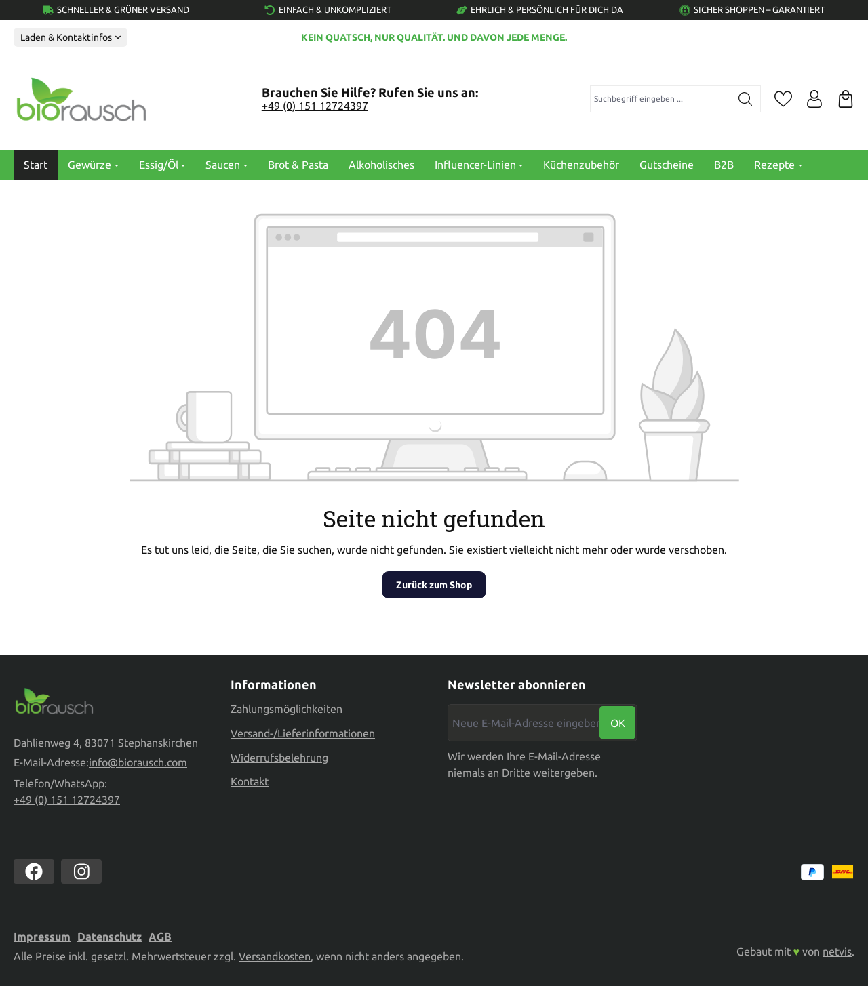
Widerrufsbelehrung (279, 755)
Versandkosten (275, 957)
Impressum (42, 937)
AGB (160, 937)
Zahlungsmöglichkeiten (286, 707)
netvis (837, 952)
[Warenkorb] (845, 99)
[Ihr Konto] (814, 99)
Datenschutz (109, 937)
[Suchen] (745, 98)
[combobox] (661, 98)
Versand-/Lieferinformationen (303, 731)
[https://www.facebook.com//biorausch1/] (34, 872)
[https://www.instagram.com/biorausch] (81, 872)
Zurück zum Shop (434, 584)
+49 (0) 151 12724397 (315, 106)
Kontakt (250, 779)
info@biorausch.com (138, 763)
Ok (617, 721)
